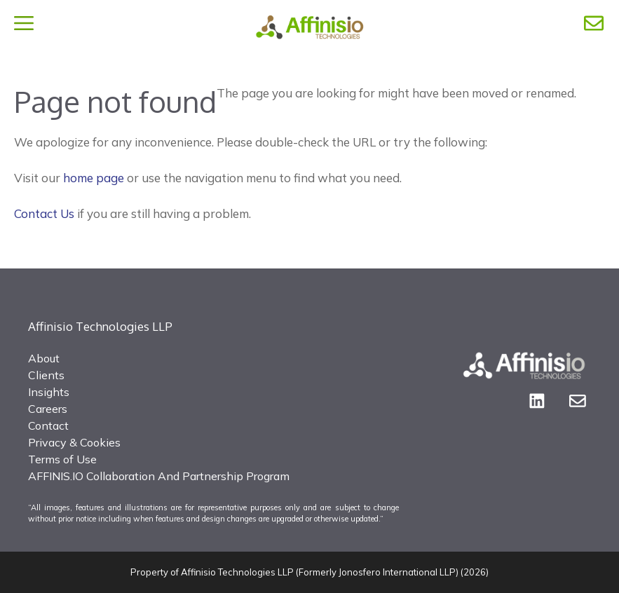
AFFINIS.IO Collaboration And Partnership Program (159, 476)
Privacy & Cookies (74, 442)
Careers (47, 409)
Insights (48, 392)
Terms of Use (62, 459)
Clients (46, 375)
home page (93, 177)
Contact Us (44, 213)
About (44, 358)
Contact (48, 425)
